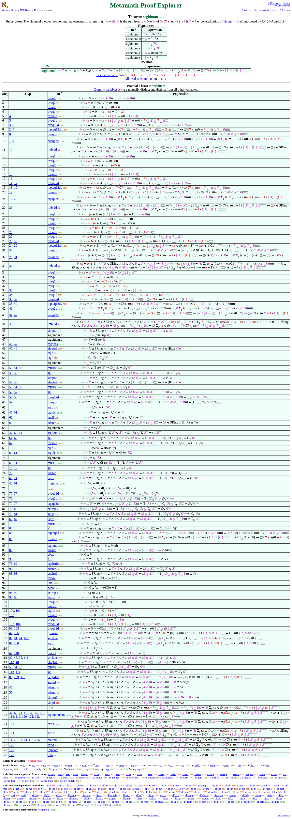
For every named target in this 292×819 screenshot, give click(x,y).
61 (15, 412)
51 (15, 368)
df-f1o (47, 795)
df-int (218, 788)
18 (15, 187)
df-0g (173, 801)
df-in (100, 788)
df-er (280, 795)
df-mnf (126, 798)
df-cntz (57, 804)
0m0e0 (52, 606)
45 (10, 348)
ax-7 (128, 774)
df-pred (198, 791)
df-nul (135, 788)
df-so (54, 791)
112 (11, 662)
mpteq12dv (55, 129)
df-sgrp (260, 801)
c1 (182, 765)
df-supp (190, 795)
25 (10, 241)
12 (10, 199)
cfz (239, 765)
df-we (88, 791)
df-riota (86, 795)
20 (15, 199)
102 (11, 615)
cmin (212, 765)
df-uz (266, 798)
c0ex (51, 554)
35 (10, 303)
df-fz (6, 801)
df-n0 (242, 798)
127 (11, 750)
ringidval (53, 483)
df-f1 (23, 795)
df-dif (77, 788)
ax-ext (197, 774)
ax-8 (139, 774)
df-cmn (71, 804)
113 (11, 672)
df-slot (101, 801)
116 (31, 740)
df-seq (32, 801)
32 (10, 265)
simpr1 (52, 330)
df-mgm (245, 801)
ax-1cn (35, 777)
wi (24, 765)
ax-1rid (229, 777)
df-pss (123, 788)
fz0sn (51, 524)
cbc (252, 765)
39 (15, 299)
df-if (147, 788)
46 (10, 344)
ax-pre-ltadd (47, 780)
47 (15, 344)
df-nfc (228, 785)
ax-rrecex (263, 777)
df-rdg (245, 795)
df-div (205, 798)
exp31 (52, 724)
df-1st (163, 795)
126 (11, 745)
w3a (56, 765)
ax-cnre (278, 777)
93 (15, 573)
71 (15, 463)
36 (10, 299)
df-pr (182, 788)
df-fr (65, 791)
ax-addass (150, 777)
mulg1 (52, 463)
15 (10, 174)
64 (10, 438)
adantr (52, 422)
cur (120, 769)
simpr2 (52, 378)
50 (10, 368)
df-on (224, 791)
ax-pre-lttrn (28, 780)
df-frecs (204, 795)
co (161, 765)
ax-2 (67, 774)
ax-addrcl (80, 777)
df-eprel (29, 791)
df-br (253, 788)
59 (10, 402)
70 (10, 468)
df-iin (242, 788)
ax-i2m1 (199, 777)
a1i (50, 528)
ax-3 (75, 774)
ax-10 (161, 774)
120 (24, 716)
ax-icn (49, 777)
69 (10, 452)
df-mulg (42, 804)
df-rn (160, 791)
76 (10, 509)
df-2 (230, 798)
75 (10, 514)
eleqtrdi (53, 348)
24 (10, 245)
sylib (51, 514)
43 (10, 324)
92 (10, 569)
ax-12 (185, 774)
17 (15, 183)
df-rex (276, 785)
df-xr (139, 798)
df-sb (152, 785)
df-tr (5, 791)
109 (16, 677)
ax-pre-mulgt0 (67, 780)
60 (10, 519)
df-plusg (159, 801)
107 (26, 638)
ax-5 (107, 774)
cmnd (72, 769)
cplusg (9, 769)
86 (10, 539)
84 (10, 528)
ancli (51, 417)
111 (26, 657)
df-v (40, 788)
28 (15, 241)
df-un (88, 788)
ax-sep (223, 774)
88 (10, 550)
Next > (286, 3)
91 (15, 638)
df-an (58, 785)
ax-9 (150, 774)
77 (10, 493)
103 (11, 624)
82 (15, 519)
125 (37, 740)
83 (10, 573)
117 (42, 713)
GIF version (285, 10)
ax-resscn (20, 777)
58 (15, 397)
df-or (69, 785)
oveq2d (52, 134)
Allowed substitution (138, 78)
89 (10, 638)
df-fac (46, 801)
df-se (76, 791)
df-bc (59, 801)
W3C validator (283, 816)
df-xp (100, 791)
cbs (267, 765)
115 (22, 677)
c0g (39, 769)
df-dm (148, 791)
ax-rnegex (245, 777)
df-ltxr (152, 798)
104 (18, 624)
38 (10, 294)
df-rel (112, 791)
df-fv (59, 795)
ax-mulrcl (114, 777)
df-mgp (86, 804)
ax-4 (96, 774)
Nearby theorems (282, 6)
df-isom (72, 795)
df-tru (105, 785)
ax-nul (236, 774)
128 (11, 755)
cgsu (54, 769)
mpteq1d (53, 533)
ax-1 (60, 774)
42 (15, 315)
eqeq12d (53, 141)
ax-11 (173, 774)
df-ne (240, 785)
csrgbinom (43, 809)
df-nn (218, 798)
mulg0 (52, 368)
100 (11, 610)
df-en (20, 798)
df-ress (144, 801)
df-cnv (124, 791)
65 (15, 433)
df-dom (32, 798)
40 (15, 303)
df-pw (159, 788)
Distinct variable (107, 75)
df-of (139, 795)
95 (10, 597)
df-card (99, 798)
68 (10, 478)
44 (25, 740)
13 (10, 187)
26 (10, 232)
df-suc (248, 791)
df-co (136, 791)
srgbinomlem (56, 714)
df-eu (176, 785)
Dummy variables (105, 89)
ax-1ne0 (214, 777)
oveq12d (53, 125)
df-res (172, 791)
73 (10, 473)
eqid (50, 353)
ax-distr (184, 777)
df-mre (202, 801)
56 (10, 392)
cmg (86, 769)
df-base (129, 801)
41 (10, 308)
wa (44, 765)
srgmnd (52, 545)
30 (10, 250)
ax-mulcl (97, 777)
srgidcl (52, 412)
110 (16, 653)
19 (10, 192)
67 (10, 443)
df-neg (191, 798)
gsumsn (53, 633)
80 (15, 509)
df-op (193, 788)
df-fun (274, 791)
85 (10, 533)
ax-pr (262, 774)
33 (20, 740)
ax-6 (118, 774)
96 (10, 592)
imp (50, 755)
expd (51, 745)
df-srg (112, 804)
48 (15, 348)
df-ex (129, 785)
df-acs (231, 801)
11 (10, 740)
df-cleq (202, 785)
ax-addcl (64, 777)
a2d (50, 733)
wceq (70, 765)
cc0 (171, 765)
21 (10, 207)
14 (10, 183)
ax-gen (84, 774)
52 (20, 368)
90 (10, 559)
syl (50, 373)
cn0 (227, 765)
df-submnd (24, 804)
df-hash (73, 801)
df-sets (87, 801)
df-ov (98, 795)
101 (18, 610)
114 (18, 672)
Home (14, 10)
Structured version (250, 10)
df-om (151, 795)
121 (30, 716)
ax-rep (210, 774)
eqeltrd (52, 573)
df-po (42, 791)
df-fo (35, 795)
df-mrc (217, 801)
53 (15, 373)
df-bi (48, 785)
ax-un (274, 774)
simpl (51, 702)
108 (16, 643)
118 (11, 716)
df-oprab (112, 795)
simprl (52, 682)
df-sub (178, 798)
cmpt (121, 765)
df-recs (232, 795)
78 (10, 498)
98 (15, 597)
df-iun (230, 788)
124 (11, 733)
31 (15, 257)
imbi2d (52, 149)
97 (15, 592)
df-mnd (275, 801)
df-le (165, 798)
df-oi (86, 798)
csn (107, 765)
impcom (53, 750)
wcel (84, 765)
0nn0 (51, 583)
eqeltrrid (53, 563)
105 (16, 628)
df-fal (117, 785)
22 (15, 740)
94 (20, 638)
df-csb (64, 788)
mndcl (52, 653)
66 (15, 438)
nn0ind (52, 740)
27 (10, 236)
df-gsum (187, 801)
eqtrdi (51, 597)
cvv (97, 765)
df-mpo (126, 795)
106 (16, 633)
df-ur (99, 804)
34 (10, 315)
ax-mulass (167, 777)
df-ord (211, 791)
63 (10, 422)
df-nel (252, 785)
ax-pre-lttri (9, 780)
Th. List (37, 10)
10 (10, 149)
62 (10, 417)
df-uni (205, 788)
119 (18, 716)
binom (227, 21)
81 (15, 514)
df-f (13, 795)
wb (33, 765)
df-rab (29, 788)
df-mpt (280, 788)
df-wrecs (218, 795)
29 (15, 245)
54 (10, 397)
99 (10, 628)
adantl (52, 687)
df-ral (264, 785)
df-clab (188, 785)
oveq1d (52, 116)
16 (10, 178)
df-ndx (115, 801)
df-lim (236, 791)
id (49, 488)
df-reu (16, 788)
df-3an (92, 785)
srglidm (53, 433)
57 (15, 392)
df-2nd (175, 795)
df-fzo (19, 801)
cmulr (25, 769)
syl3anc (53, 638)
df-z (254, 798)
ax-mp (52, 509)
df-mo (164, 785)
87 (10, 643)
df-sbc (51, 788)
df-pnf (112, 798)
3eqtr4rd (53, 677)
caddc (197, 765)
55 (10, 382)
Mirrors (5, 10)
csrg (138, 769)
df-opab (266, 788)
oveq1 (52, 98)
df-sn (170, 788)
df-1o (258, 795)
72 (15, 468)
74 (15, 478)
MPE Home (25, 10)
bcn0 (51, 588)
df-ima (185, 791)
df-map (7, 798)
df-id (16, 791)
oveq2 (52, 102)
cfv (133, 765)
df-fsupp (73, 798)
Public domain (153, 816)
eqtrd (51, 478)
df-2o (269, 795)
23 (10, 257)
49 (10, 373)
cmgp (107, 769)
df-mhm (7, 804)
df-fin (60, 798)
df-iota (261, 791)
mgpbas (53, 344)
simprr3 (53, 697)
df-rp (279, 798)
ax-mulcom (132, 777)
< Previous (274, 3)
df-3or (80, 785)
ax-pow (249, 774)
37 (10, 290)
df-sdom (47, 798)
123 (11, 724)
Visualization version (269, 10)
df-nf (140, 785)
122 (37, 716)
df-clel (215, 785)
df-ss (111, 788)
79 (10, 503)
